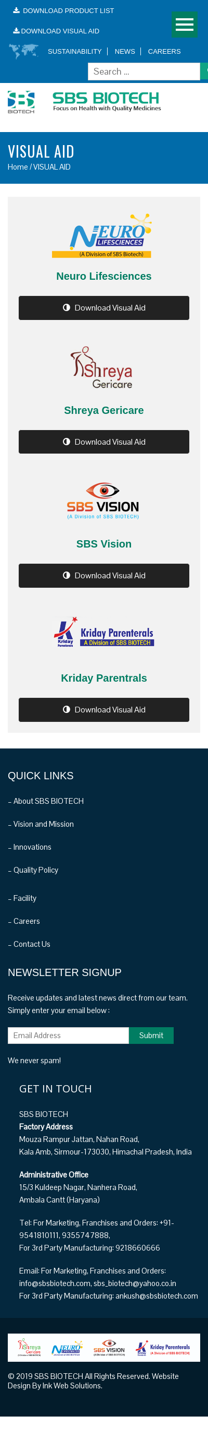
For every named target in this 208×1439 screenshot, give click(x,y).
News (125, 51)
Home (18, 167)
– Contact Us (29, 944)
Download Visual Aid (104, 307)
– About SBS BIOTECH (46, 801)
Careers (164, 51)
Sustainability (75, 51)
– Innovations (29, 847)
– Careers (24, 921)
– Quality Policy (33, 870)
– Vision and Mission (41, 824)
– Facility (22, 898)
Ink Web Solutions (72, 1385)
